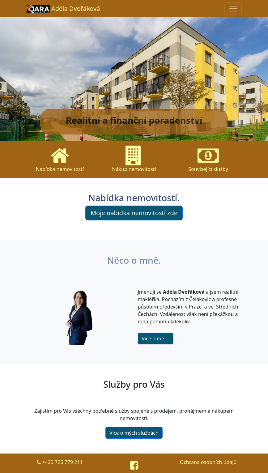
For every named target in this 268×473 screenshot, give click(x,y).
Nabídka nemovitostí (60, 159)
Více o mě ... (155, 338)
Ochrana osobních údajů (208, 462)
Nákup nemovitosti (134, 159)
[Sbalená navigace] (233, 8)
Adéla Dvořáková (63, 8)
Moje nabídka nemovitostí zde (134, 213)
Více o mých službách (134, 432)
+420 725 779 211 (60, 462)
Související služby (208, 159)
